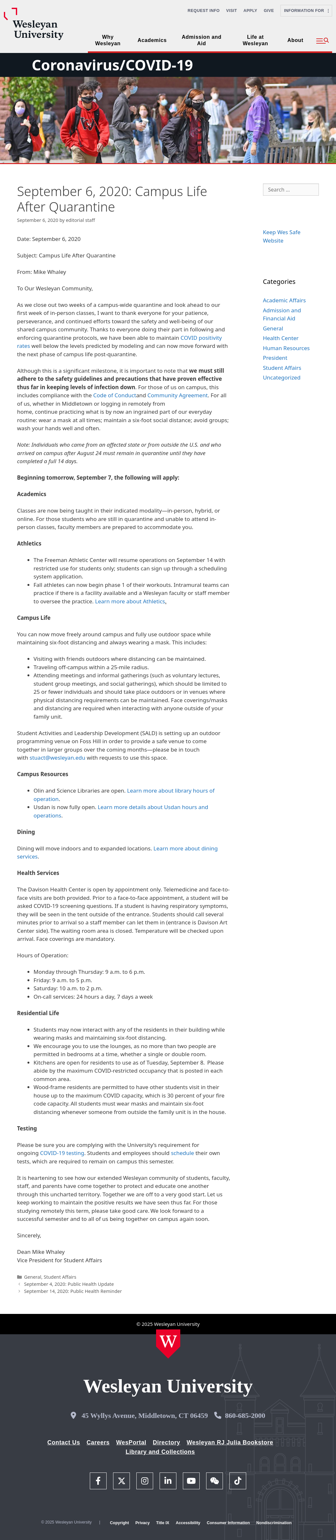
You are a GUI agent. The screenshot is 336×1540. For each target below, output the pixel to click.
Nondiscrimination (273, 1523)
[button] (322, 41)
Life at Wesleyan (255, 40)
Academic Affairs (284, 300)
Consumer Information (228, 1523)
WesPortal (131, 1442)
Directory (166, 1442)
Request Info (204, 10)
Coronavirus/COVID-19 (112, 65)
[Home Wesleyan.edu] (168, 1343)
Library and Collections (160, 1452)
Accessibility (188, 1523)
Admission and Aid (201, 40)
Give (269, 10)
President (275, 357)
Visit (231, 10)
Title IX (162, 1523)
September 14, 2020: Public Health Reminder (73, 1291)
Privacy (142, 1523)
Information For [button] (306, 10)
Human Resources (286, 348)
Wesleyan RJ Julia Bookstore (230, 1442)
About (295, 40)
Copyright (119, 1523)
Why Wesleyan (108, 40)
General (32, 1277)
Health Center (281, 338)
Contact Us (63, 1442)
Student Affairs (60, 1277)
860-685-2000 (245, 1415)
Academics (152, 40)
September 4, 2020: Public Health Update (69, 1284)
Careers (98, 1442)
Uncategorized (282, 377)
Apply (250, 10)
